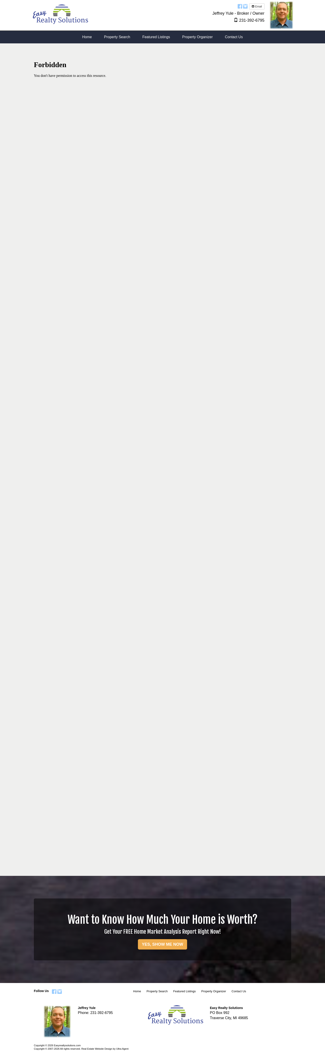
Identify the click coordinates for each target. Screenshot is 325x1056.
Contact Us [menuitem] (234, 37)
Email (257, 6)
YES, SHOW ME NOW (162, 944)
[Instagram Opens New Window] (245, 6)
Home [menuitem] (87, 37)
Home (137, 991)
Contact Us (239, 991)
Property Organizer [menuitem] (197, 37)
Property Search (157, 991)
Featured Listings (184, 991)
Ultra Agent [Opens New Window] (122, 1048)
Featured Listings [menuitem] (156, 37)
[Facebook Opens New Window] (240, 6)
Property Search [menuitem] (117, 37)
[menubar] (162, 37)
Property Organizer (213, 991)
